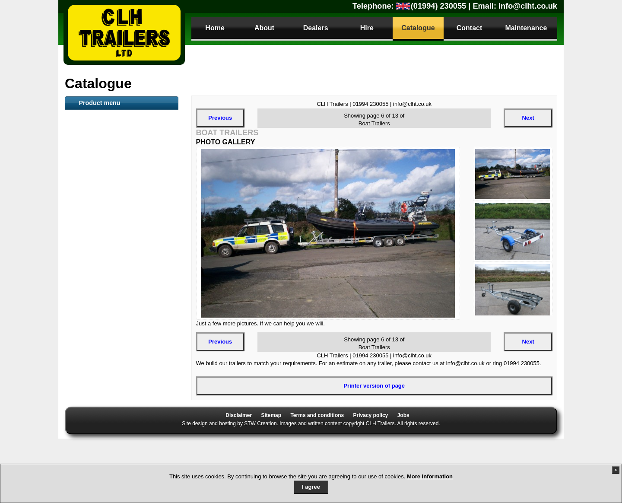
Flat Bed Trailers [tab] (97, 162)
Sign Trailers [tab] (92, 410)
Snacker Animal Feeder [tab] (106, 219)
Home (214, 28)
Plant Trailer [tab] (92, 177)
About (264, 28)
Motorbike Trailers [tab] (100, 368)
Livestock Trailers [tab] (99, 134)
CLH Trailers (124, 32)
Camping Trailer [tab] (97, 353)
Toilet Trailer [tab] (92, 191)
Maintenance (526, 28)
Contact (469, 28)
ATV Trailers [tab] (92, 120)
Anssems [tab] (88, 339)
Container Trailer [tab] (98, 205)
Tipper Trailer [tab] (93, 296)
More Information (430, 476)
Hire (367, 28)
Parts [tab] (83, 439)
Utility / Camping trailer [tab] (106, 325)
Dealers (315, 28)
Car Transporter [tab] (97, 311)
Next (528, 118)
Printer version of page (374, 385)
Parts (90, 454)
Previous (220, 118)
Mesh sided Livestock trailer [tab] (113, 234)
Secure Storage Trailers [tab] (107, 282)
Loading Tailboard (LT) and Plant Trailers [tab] (119, 265)
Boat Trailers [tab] (92, 148)
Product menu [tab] (99, 102)
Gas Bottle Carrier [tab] (99, 396)
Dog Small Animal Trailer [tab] (108, 382)
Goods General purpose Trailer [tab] (117, 248)
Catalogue (418, 28)
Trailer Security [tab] (96, 425)
